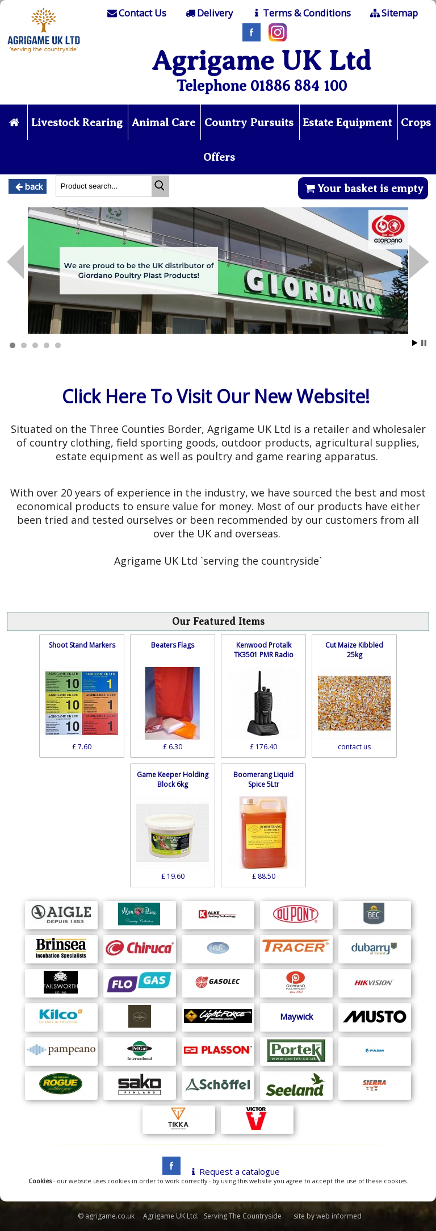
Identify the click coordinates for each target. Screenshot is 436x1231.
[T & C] (300, 13)
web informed (339, 1216)
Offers (239, 158)
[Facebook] (249, 38)
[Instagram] (275, 38)
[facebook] (169, 1172)
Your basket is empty (363, 189)
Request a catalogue (233, 1172)
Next (15, 263)
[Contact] (136, 13)
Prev (419, 263)
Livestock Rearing (94, 122)
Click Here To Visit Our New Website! (216, 397)
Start (415, 343)
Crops (198, 158)
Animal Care (182, 122)
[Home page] (44, 54)
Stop (423, 343)
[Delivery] (208, 13)
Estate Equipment (370, 122)
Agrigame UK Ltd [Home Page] (261, 60)
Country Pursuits (269, 122)
